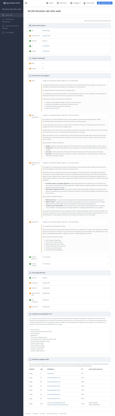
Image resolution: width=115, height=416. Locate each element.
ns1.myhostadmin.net (53, 390)
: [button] (32, 81)
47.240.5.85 (50, 373)
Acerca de (28, 413)
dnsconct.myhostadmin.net (60, 405)
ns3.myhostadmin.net (53, 386)
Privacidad (35, 413)
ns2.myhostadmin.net (53, 382)
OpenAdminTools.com (52, 413)
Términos (42, 413)
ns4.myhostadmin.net (53, 394)
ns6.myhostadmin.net (53, 398)
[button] (76, 81)
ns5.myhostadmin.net (53, 377)
